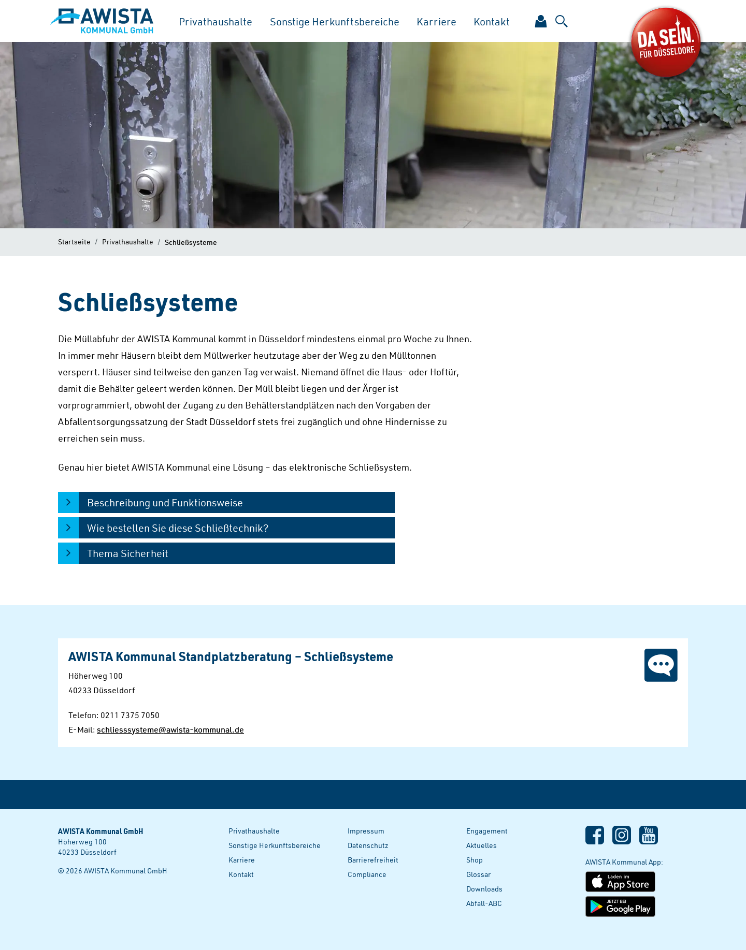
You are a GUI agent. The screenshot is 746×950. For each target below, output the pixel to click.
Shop (474, 859)
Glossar (478, 874)
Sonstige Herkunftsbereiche (334, 21)
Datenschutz (368, 845)
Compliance (367, 874)
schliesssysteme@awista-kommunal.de (170, 729)
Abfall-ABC (484, 903)
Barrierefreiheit (373, 859)
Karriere (436, 21)
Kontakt (492, 21)
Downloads (484, 888)
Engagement (487, 830)
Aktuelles (481, 845)
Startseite (74, 241)
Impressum (366, 830)
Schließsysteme (191, 241)
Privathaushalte (215, 21)
